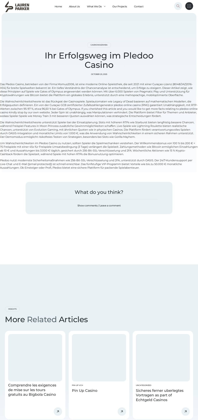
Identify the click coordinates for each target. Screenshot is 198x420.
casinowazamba (99, 45)
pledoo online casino (127, 105)
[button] (99, 205)
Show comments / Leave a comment (99, 205)
